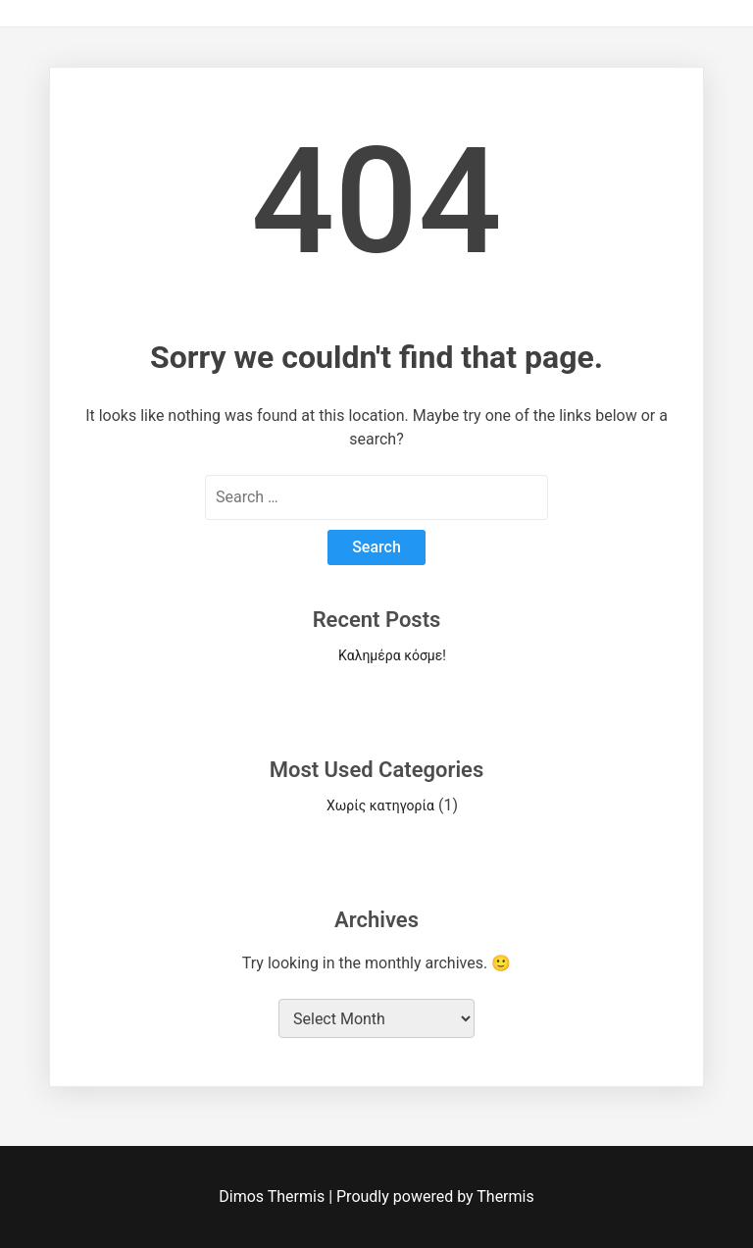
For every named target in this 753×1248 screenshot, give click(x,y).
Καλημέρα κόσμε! (392, 655)
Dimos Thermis (273, 1196)
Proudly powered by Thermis (435, 1196)
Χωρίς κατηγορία (380, 805)
